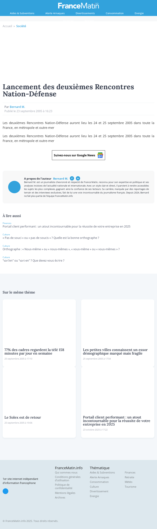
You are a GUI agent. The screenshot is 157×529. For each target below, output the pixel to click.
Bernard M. (17, 107)
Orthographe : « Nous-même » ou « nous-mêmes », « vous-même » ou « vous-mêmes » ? (61, 249)
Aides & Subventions (22, 13)
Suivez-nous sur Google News (78, 155)
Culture (94, 486)
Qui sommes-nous (66, 472)
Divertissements (85, 13)
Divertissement (99, 491)
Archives (60, 497)
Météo (128, 482)
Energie (139, 13)
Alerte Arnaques (55, 13)
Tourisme (130, 486)
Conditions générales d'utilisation (67, 478)
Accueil (7, 26)
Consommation (115, 13)
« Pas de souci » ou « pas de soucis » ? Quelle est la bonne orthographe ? (51, 238)
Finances (68, 21)
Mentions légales (65, 493)
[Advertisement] (78, 55)
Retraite (89, 21)
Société (21, 26)
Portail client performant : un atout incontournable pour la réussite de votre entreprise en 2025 (66, 226)
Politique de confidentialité (63, 486)
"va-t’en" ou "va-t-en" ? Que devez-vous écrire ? (33, 260)
